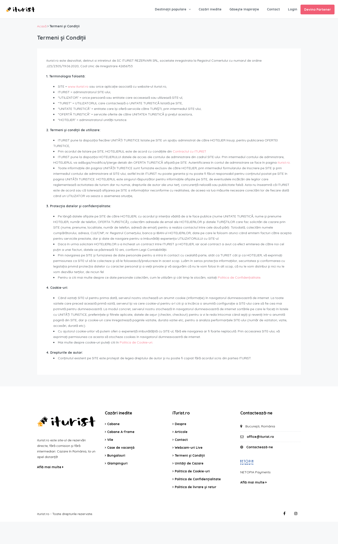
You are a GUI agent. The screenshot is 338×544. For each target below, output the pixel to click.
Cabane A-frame (121, 432)
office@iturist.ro (260, 437)
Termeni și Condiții (190, 455)
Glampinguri (117, 463)
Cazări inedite (210, 9)
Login (292, 9)
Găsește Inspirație (244, 9)
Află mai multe (50, 467)
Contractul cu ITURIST (189, 151)
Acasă (42, 26)
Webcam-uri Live (189, 447)
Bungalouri (116, 455)
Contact (273, 9)
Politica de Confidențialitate (239, 277)
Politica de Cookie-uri (136, 342)
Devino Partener (317, 9)
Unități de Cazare (189, 463)
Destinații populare (170, 9)
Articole (181, 432)
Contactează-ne (259, 447)
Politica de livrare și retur (195, 487)
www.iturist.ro (78, 86)
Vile (110, 440)
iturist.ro (284, 162)
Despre (180, 424)
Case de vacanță (121, 447)
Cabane (113, 424)
